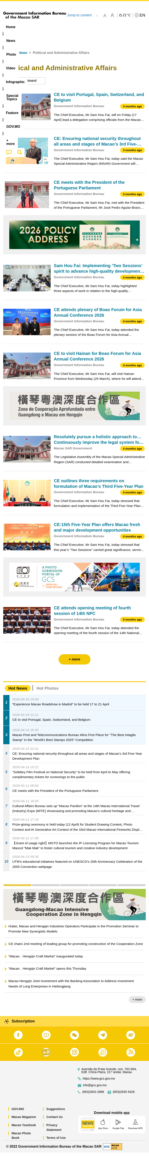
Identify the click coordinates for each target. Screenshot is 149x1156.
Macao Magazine (24, 1120)
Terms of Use (56, 1141)
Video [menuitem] (64, 27)
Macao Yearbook (24, 1128)
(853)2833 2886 (93, 1095)
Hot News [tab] (17, 691)
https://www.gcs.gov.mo (99, 1082)
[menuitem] (27, 27)
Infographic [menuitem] (87, 27)
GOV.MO (18, 1112)
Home (8, 56)
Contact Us (54, 1120)
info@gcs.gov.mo (95, 1088)
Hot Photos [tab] (47, 691)
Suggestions (55, 1112)
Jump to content (79, 15)
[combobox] (24, 84)
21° (126, 15)
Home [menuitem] (10, 27)
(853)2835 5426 (124, 1095)
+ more (137, 1003)
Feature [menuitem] (12, 35)
